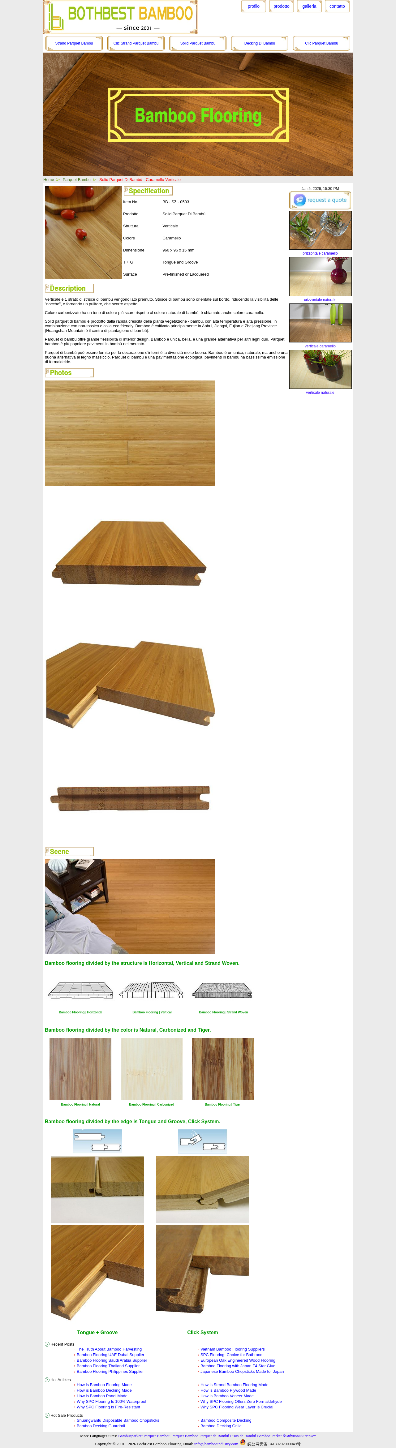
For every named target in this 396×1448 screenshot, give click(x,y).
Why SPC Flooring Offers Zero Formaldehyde (241, 1401)
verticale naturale (320, 392)
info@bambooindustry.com (216, 1444)
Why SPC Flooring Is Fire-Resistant (108, 1407)
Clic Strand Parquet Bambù (136, 43)
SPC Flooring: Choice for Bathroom (232, 1354)
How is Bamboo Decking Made (104, 1390)
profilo (254, 6)
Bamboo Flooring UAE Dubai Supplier (110, 1354)
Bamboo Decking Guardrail (101, 1426)
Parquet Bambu (77, 179)
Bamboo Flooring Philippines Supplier (110, 1371)
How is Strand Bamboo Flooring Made (234, 1384)
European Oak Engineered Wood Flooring (237, 1360)
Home (48, 179)
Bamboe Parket (269, 1435)
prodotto (281, 6)
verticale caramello (320, 346)
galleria (309, 6)
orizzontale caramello (320, 253)
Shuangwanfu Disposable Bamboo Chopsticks (118, 1420)
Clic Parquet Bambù (321, 43)
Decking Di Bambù (259, 43)
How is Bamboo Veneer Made (227, 1396)
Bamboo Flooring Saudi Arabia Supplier (112, 1360)
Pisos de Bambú (243, 1435)
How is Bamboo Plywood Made (228, 1390)
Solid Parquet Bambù (197, 43)
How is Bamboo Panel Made (102, 1396)
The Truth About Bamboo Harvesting (109, 1349)
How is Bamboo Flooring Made (104, 1384)
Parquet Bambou (157, 1435)
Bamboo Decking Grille (221, 1426)
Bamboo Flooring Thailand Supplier (108, 1366)
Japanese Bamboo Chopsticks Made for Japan (242, 1371)
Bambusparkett (130, 1435)
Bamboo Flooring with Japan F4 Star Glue (237, 1366)
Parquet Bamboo (184, 1435)
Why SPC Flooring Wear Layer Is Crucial (236, 1407)
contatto (337, 6)
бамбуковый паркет (299, 1435)
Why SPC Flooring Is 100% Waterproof (111, 1401)
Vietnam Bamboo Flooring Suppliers (232, 1349)
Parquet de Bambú (214, 1435)
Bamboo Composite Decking (226, 1420)
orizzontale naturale (320, 300)
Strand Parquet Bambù (74, 43)
